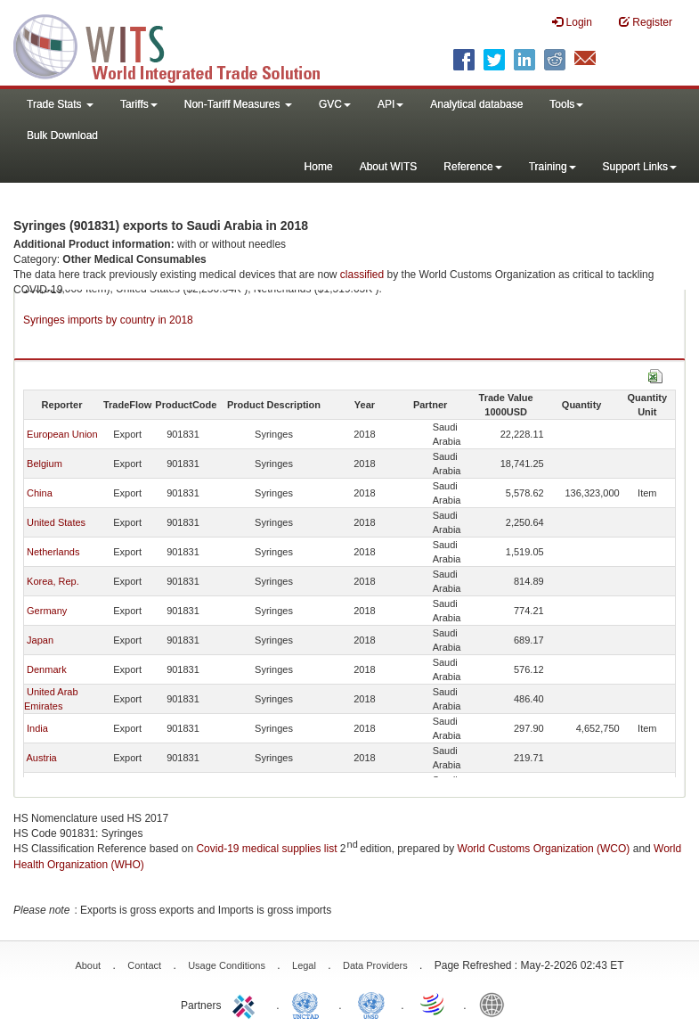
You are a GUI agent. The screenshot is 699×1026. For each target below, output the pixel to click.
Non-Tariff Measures (238, 104)
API (390, 104)
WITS (178, 44)
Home (319, 166)
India (37, 728)
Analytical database (476, 104)
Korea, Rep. (53, 581)
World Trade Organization (433, 1004)
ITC (246, 1004)
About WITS (389, 166)
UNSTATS (371, 1004)
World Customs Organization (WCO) (544, 848)
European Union (62, 434)
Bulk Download (62, 135)
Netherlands (53, 551)
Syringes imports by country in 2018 (108, 320)
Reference (472, 166)
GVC (335, 104)
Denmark (47, 669)
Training (552, 166)
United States (56, 522)
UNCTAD (309, 1004)
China (40, 493)
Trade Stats (60, 104)
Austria (41, 757)
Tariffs (139, 104)
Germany (47, 610)
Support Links (640, 166)
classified (362, 274)
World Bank (496, 1004)
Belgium (44, 463)
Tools (566, 104)
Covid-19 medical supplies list (266, 848)
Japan (40, 640)
